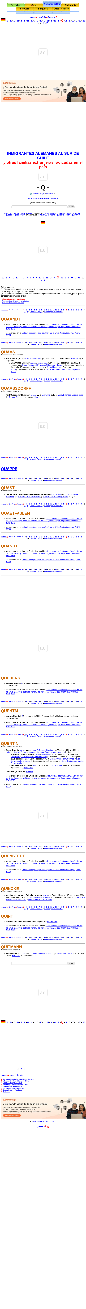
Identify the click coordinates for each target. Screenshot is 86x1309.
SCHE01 (53, 494)
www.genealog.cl (39, 193)
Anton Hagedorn (54, 367)
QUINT (67, 215)
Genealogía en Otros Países (13, 1088)
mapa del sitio (17, 1075)
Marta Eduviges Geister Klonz (70, 395)
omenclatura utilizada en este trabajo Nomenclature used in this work (15, 302)
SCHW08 (43, 754)
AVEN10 (58, 494)
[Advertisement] (23, 126)
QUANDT (62, 213)
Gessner (74, 358)
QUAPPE (9, 468)
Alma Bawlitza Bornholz (43, 953)
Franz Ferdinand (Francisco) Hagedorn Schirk (42, 365)
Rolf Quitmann (12, 953)
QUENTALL (11, 711)
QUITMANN (76, 215)
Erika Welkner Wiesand (40, 897)
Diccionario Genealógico (12, 1086)
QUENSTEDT (20, 215)
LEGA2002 (28, 358)
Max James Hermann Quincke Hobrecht (24, 895)
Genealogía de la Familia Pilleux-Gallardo (18, 1079)
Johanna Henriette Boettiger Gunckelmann (47, 752)
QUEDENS (10, 678)
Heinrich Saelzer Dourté (16, 752)
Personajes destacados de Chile (15, 1084)
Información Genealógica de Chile (16, 1081)
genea (33, 17)
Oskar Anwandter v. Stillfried (62, 759)
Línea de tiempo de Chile (12, 1083)
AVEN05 (22, 750)
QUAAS (16, 213)
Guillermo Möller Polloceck (29, 497)
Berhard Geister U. (17, 397)
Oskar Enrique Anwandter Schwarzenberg (29, 757)
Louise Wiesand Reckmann (40, 900)
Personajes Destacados (53, 312)
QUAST (78, 213)
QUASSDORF (39, 213)
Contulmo (46, 395)
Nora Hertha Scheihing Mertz (55, 497)
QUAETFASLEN (27, 213)
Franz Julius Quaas (15, 358)
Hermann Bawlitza (64, 953)
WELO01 (45, 895)
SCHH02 (33, 358)
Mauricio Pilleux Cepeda (43, 1121)
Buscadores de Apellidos (12, 1090)
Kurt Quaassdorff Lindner (18, 395)
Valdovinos (52, 922)
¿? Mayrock (57, 765)
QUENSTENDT (31, 215)
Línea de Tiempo (36, 312)
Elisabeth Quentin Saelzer (23, 754)
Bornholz (16, 956)
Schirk (13, 369)
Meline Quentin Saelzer (21, 765)
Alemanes (49, 193)
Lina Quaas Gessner (20, 363)
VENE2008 (33, 395)
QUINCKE (60, 215)
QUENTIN (9, 743)
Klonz (36, 397)
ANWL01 (37, 754)
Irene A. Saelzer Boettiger (43, 750)
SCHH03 (38, 358)
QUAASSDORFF (51, 213)
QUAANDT (8, 213)
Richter (29, 772)
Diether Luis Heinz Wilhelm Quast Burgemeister (28, 494)
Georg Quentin (12, 750)
